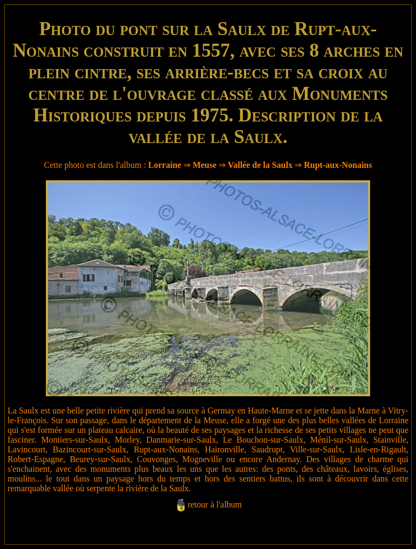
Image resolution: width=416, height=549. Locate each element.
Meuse (204, 165)
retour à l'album (215, 504)
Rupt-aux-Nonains (338, 165)
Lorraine (164, 165)
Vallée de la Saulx (260, 165)
